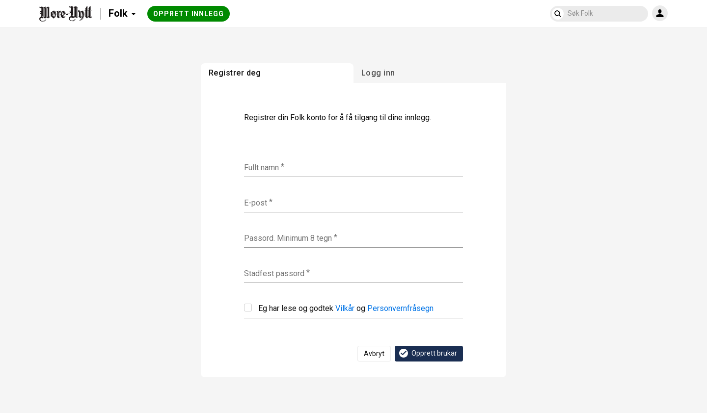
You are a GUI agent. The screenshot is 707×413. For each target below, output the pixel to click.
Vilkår (344, 308)
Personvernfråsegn (400, 308)
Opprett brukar (427, 353)
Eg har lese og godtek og (339, 308)
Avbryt (374, 354)
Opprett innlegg (188, 14)
